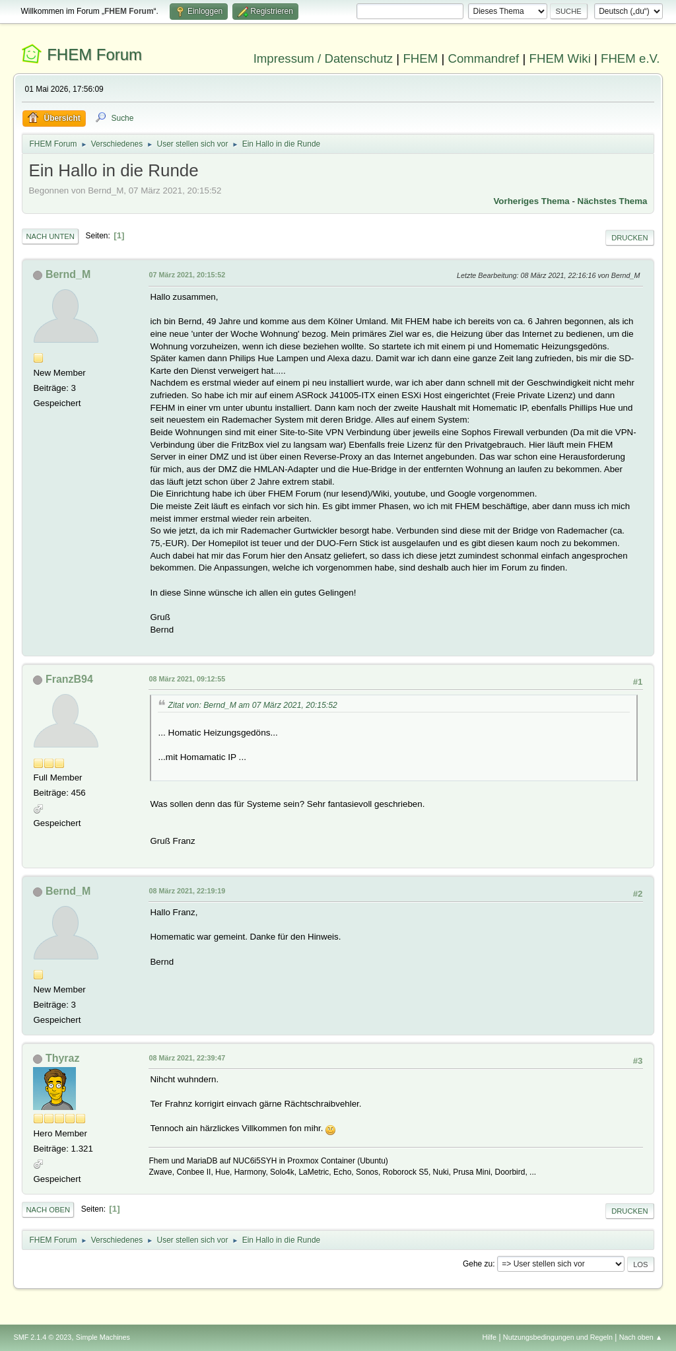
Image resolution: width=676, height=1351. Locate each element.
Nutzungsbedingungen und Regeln (558, 1337)
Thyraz (63, 1058)
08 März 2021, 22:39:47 (187, 1058)
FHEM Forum (94, 54)
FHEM (420, 58)
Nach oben (48, 1210)
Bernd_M (68, 274)
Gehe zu (477, 1263)
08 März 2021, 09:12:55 (187, 679)
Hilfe (490, 1337)
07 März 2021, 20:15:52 (187, 275)
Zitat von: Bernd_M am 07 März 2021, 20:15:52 (252, 705)
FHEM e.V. (630, 58)
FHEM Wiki (560, 58)
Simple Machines (103, 1337)
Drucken (629, 238)
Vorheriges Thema (531, 201)
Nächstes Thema (613, 201)
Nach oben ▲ (641, 1337)
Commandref (483, 58)
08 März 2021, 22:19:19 (187, 891)
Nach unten (50, 236)
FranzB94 (69, 679)
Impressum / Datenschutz (323, 58)
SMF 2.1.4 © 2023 (42, 1337)
